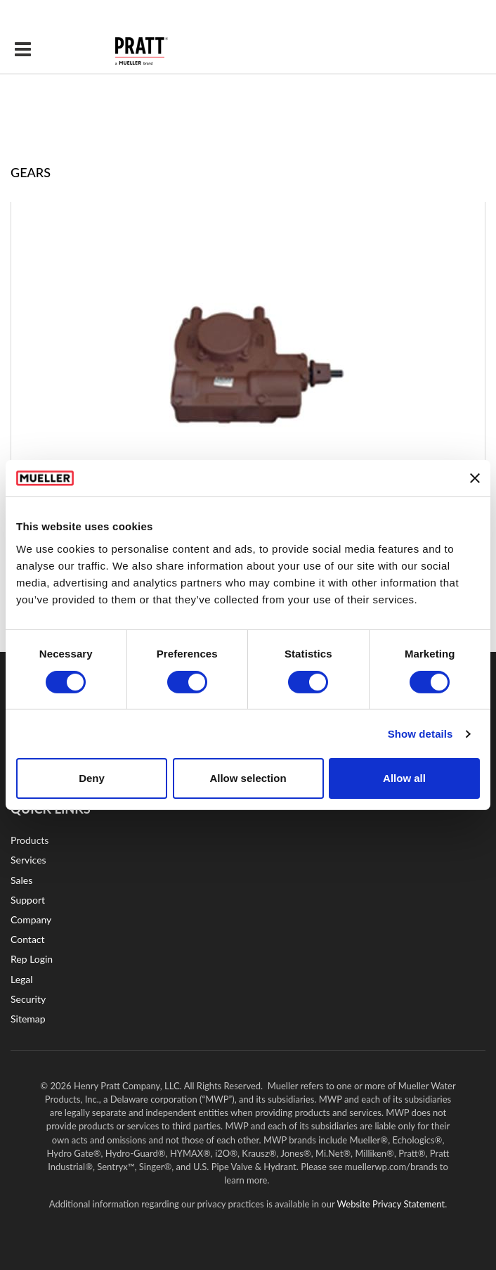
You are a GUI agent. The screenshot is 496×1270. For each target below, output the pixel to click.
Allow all (404, 778)
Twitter (328, 877)
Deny (92, 778)
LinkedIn (277, 877)
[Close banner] (475, 478)
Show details (420, 734)
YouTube (224, 877)
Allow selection (247, 778)
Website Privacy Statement (391, 1204)
